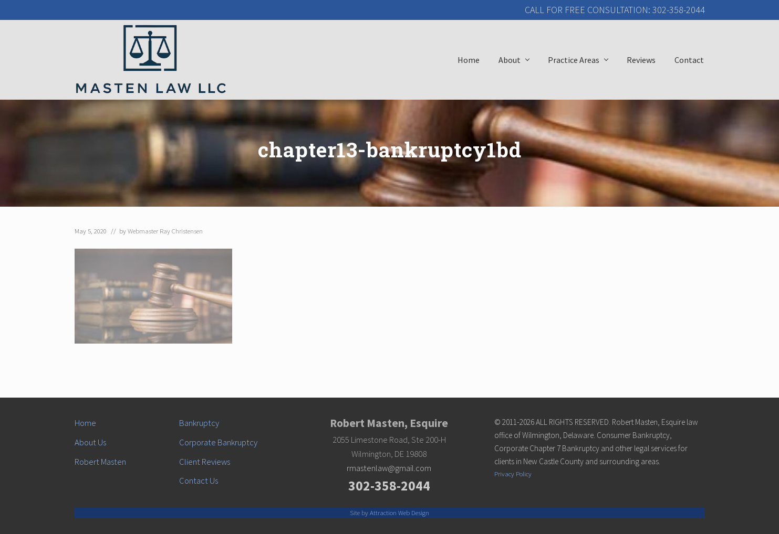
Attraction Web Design (399, 512)
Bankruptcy (199, 423)
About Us (90, 442)
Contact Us (198, 480)
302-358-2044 (389, 485)
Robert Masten (100, 461)
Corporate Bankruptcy (218, 442)
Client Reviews (204, 461)
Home (85, 423)
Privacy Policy (513, 473)
